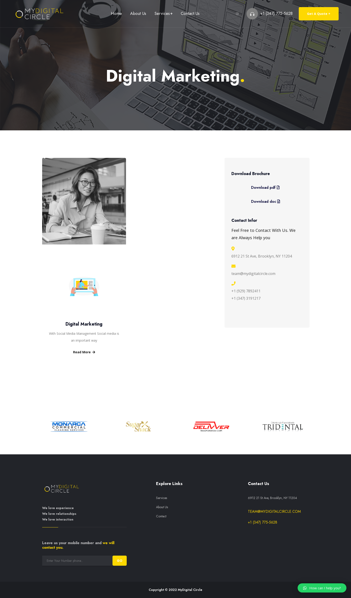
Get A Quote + (318, 13)
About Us (138, 13)
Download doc (265, 201)
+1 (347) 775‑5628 (276, 13)
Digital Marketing (84, 324)
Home (116, 13)
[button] (322, 588)
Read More (84, 352)
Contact (161, 516)
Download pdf (265, 187)
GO (119, 560)
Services (162, 13)
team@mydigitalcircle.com (274, 511)
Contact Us (190, 13)
